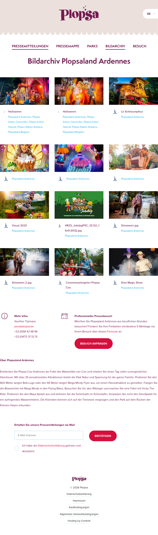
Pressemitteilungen (30, 46)
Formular (112, 331)
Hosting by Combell (79, 521)
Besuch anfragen (93, 344)
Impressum (79, 500)
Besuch (139, 46)
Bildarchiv (115, 46)
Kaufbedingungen (79, 507)
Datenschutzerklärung (51, 445)
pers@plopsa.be (24, 326)
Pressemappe (67, 46)
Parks (92, 46)
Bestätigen (103, 436)
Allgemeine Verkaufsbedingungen (79, 514)
